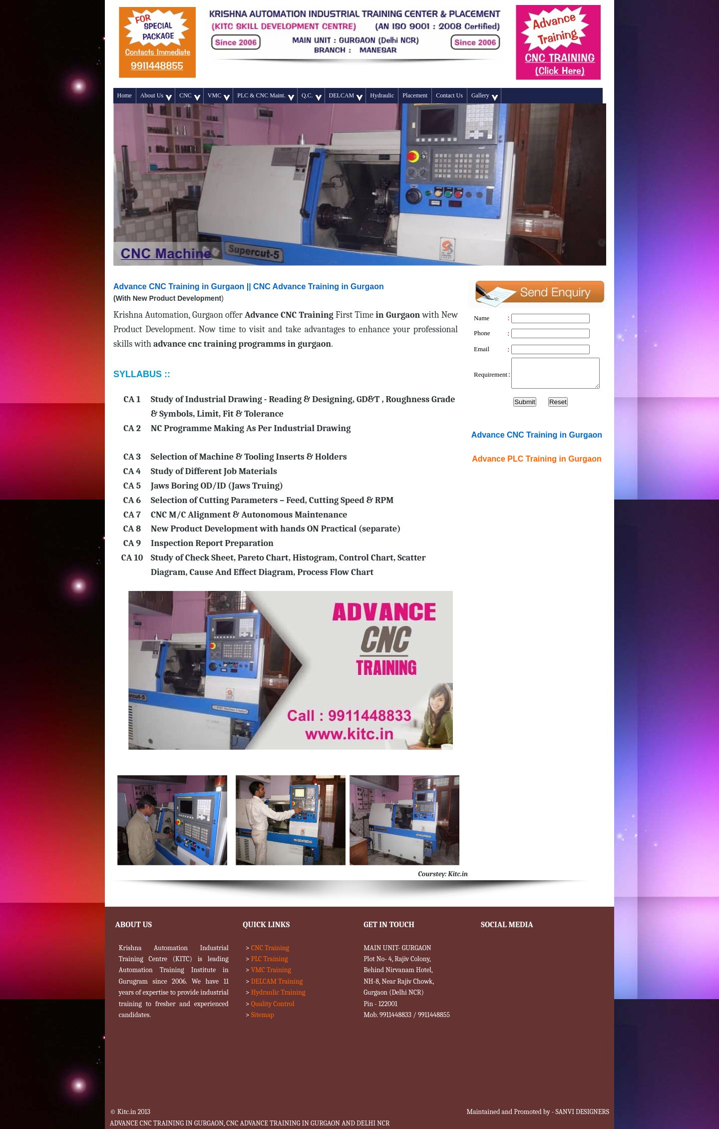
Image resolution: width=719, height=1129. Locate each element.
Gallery (484, 96)
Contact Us (449, 95)
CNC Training (270, 948)
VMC (219, 96)
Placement (414, 95)
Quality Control (273, 1004)
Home (124, 95)
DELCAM (346, 96)
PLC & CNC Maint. (265, 96)
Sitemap (262, 1015)
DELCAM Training (277, 981)
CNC (189, 96)
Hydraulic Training (278, 992)
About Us (156, 96)
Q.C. (312, 96)
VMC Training (271, 970)
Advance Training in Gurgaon (537, 459)
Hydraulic (382, 95)
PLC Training (269, 959)
